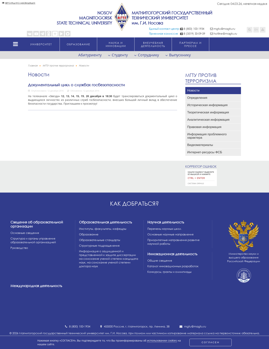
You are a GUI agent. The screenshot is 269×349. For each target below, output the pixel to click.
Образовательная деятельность (105, 222)
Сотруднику (148, 54)
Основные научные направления (170, 234)
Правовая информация (204, 127)
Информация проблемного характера (207, 135)
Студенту (120, 54)
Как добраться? (134, 203)
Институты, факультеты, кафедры (102, 228)
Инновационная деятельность (172, 254)
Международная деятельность (36, 286)
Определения (197, 98)
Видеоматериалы (200, 145)
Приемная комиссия (163, 33)
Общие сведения (159, 260)
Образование (88, 234)
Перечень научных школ (164, 228)
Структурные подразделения (99, 245)
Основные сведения (24, 232)
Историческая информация (207, 105)
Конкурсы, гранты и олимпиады (169, 271)
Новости (193, 90)
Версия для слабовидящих (20, 3)
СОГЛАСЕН (210, 342)
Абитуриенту (90, 54)
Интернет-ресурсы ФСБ (204, 152)
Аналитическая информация (208, 119)
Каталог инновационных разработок (173, 266)
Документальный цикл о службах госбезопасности (76, 85)
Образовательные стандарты (99, 240)
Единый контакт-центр (164, 28)
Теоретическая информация (208, 112)
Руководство (19, 247)
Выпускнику (180, 54)
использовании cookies (162, 340)
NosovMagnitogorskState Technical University (84, 17)
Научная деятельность (165, 222)
